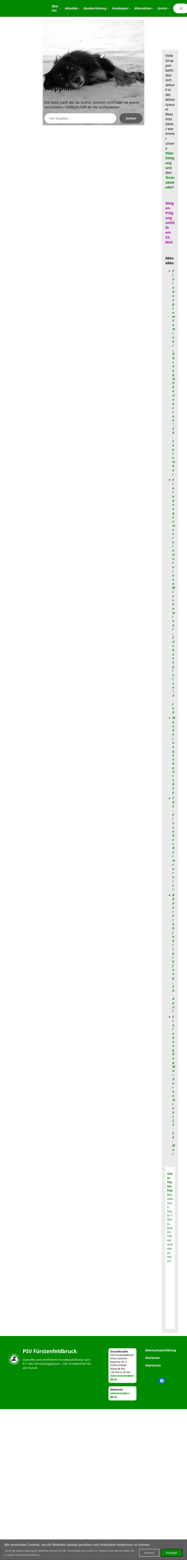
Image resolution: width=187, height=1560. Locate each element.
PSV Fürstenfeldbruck (50, 1351)
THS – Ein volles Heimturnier (173, 843)
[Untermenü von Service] (169, 8)
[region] (93, 1550)
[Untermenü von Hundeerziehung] (108, 8)
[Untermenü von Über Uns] (60, 8)
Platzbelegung (169, 158)
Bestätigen (172, 1552)
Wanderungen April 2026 (173, 755)
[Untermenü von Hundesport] (130, 8)
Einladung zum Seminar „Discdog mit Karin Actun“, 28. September (173, 372)
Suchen (131, 118)
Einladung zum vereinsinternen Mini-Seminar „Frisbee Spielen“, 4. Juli (173, 596)
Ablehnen (149, 1552)
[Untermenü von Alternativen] (153, 8)
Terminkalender (169, 182)
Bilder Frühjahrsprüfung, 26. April (173, 953)
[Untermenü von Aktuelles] (79, 8)
